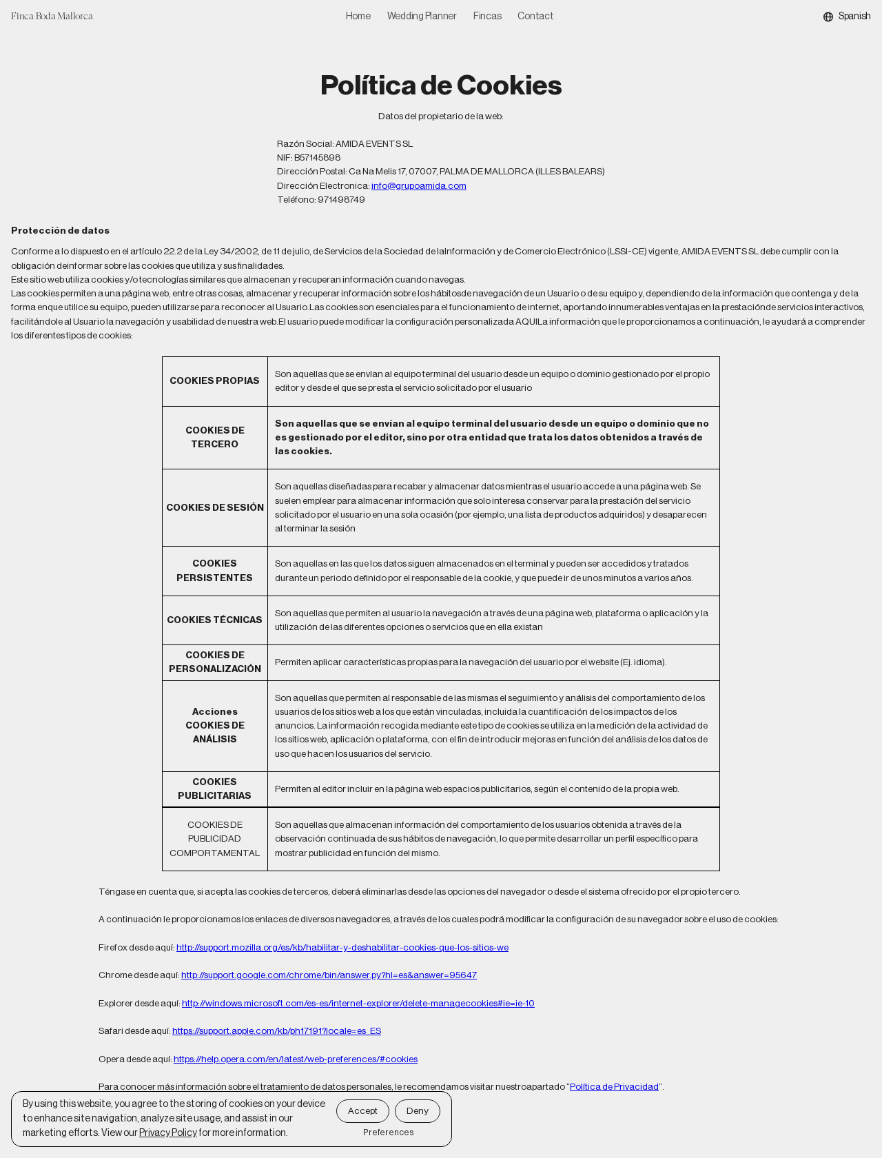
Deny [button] (418, 1110)
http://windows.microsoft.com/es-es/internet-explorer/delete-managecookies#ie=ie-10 (358, 1003)
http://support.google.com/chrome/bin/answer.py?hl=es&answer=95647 (329, 975)
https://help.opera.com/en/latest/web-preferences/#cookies (296, 1059)
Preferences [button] (388, 1132)
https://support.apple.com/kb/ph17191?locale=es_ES (276, 1030)
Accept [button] (363, 1110)
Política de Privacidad (614, 1086)
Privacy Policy (168, 1133)
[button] (847, 17)
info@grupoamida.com (418, 185)
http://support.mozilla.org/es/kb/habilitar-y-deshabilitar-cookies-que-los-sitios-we (342, 947)
